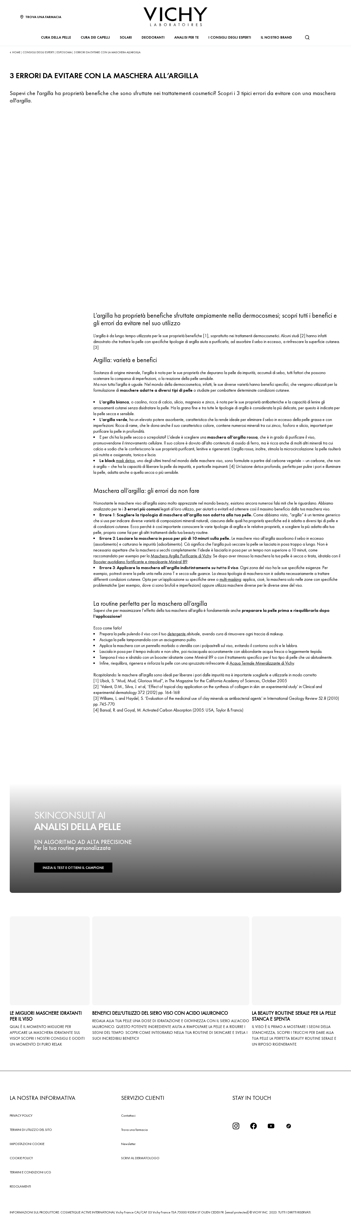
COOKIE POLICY (21, 1158)
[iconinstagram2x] (236, 1126)
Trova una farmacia (134, 1129)
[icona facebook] (253, 1126)
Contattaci (128, 1115)
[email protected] (237, 1212)
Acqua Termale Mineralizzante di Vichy (262, 663)
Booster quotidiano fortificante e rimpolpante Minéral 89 (140, 561)
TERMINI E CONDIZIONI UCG (30, 1172)
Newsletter (128, 1144)
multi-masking (230, 579)
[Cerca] (307, 37)
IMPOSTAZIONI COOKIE (27, 1144)
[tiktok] (288, 1126)
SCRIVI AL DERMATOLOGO (140, 1158)
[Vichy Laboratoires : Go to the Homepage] (175, 16)
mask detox (125, 460)
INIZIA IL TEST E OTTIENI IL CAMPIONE (71, 868)
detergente (177, 634)
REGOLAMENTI (20, 1186)
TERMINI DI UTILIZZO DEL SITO (31, 1129)
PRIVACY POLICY (21, 1115)
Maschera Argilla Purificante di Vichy (181, 556)
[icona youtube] (271, 1126)
